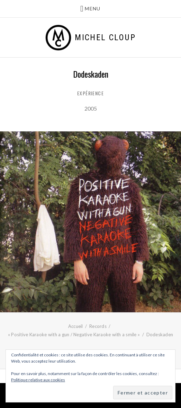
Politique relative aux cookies (38, 379)
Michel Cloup (105, 37)
